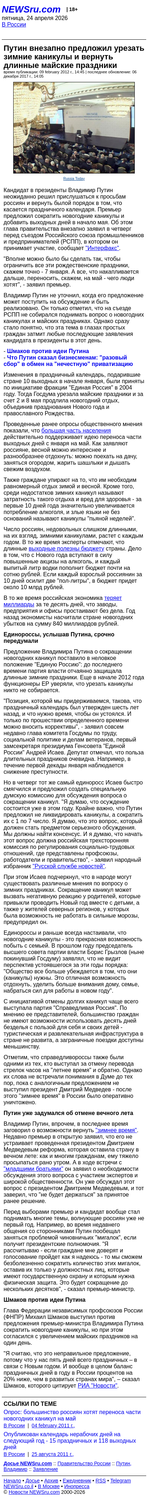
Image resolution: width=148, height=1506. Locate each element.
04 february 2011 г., (53, 1425)
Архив (51, 1480)
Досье (32, 1480)
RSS (100, 1480)
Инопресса (77, 1486)
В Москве (49, 1486)
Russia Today (74, 179)
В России (14, 24)
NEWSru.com (31, 9)
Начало (12, 1480)
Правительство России (84, 1463)
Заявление (45, 1469)
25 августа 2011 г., (53, 1454)
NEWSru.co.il (18, 1486)
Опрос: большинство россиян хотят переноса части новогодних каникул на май (72, 1415)
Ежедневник (77, 1480)
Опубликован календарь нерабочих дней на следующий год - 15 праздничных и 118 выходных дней (70, 1440)
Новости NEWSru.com (34, 1492)
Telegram (120, 1480)
